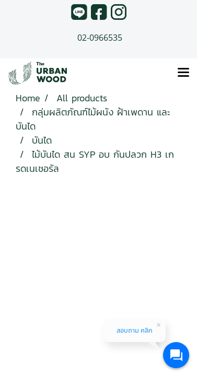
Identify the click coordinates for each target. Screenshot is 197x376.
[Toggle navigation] (183, 73)
